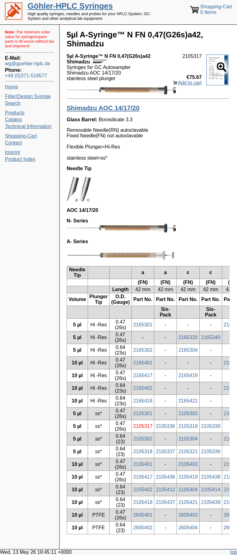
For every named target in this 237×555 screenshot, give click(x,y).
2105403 (188, 464)
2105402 (142, 489)
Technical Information (28, 126)
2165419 (188, 375)
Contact (13, 142)
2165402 (142, 388)
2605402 (142, 527)
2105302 (142, 438)
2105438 (210, 477)
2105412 (165, 489)
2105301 (142, 413)
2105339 (210, 451)
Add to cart (190, 82)
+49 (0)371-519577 (26, 75)
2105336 (165, 426)
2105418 (142, 502)
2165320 (188, 337)
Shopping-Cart (21, 136)
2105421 (188, 502)
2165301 (142, 324)
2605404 (188, 527)
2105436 (165, 477)
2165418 (142, 400)
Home (11, 86)
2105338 (210, 426)
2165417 (142, 375)
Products (14, 112)
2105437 (165, 502)
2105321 (188, 451)
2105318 (142, 451)
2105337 (165, 451)
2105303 (188, 413)
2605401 (142, 515)
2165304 (188, 350)
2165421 (188, 400)
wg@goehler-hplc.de (27, 63)
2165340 (210, 337)
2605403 (188, 515)
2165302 (142, 350)
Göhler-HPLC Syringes (70, 6)
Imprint (12, 152)
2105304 (188, 438)
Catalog (13, 119)
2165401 (142, 362)
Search (13, 103)
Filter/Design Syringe (28, 96)
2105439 (210, 502)
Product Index (20, 159)
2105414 (210, 489)
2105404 (188, 489)
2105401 (142, 464)
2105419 (188, 477)
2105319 (188, 426)
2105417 (142, 477)
